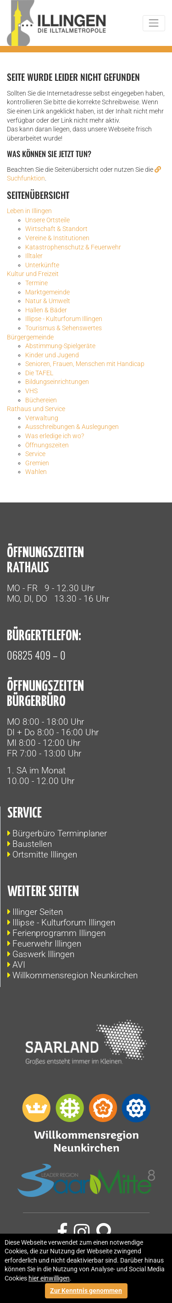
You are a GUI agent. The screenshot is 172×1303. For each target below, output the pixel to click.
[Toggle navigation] (154, 23)
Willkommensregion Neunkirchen (75, 975)
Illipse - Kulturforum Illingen (63, 922)
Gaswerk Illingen (43, 954)
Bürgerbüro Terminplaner (59, 833)
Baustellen (32, 844)
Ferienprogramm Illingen (58, 933)
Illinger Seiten (37, 912)
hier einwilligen (49, 1278)
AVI (18, 964)
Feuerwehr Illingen (46, 943)
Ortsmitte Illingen (44, 854)
